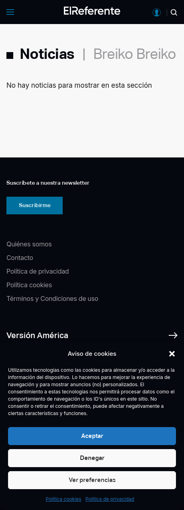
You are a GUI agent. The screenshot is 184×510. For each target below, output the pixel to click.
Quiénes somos (29, 244)
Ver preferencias (92, 479)
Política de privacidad (109, 499)
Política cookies (64, 499)
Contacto (19, 258)
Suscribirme (35, 205)
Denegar (92, 457)
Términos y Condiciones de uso (52, 298)
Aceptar (92, 435)
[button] (172, 354)
